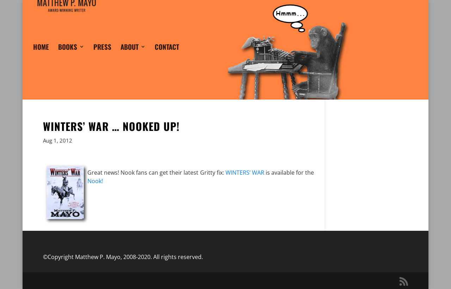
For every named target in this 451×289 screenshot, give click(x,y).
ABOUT (129, 56)
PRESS (102, 56)
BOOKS (67, 56)
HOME (41, 56)
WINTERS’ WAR (245, 172)
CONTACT (167, 56)
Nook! (95, 181)
